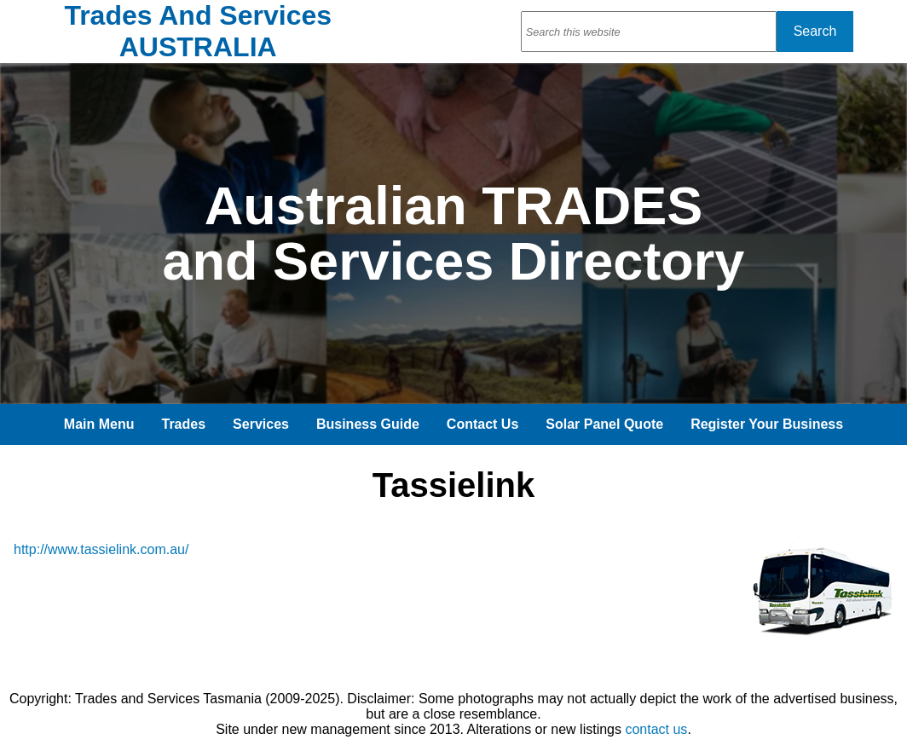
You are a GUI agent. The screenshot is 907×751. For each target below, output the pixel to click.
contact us (656, 729)
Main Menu (99, 424)
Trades (184, 424)
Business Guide (367, 424)
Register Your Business (766, 424)
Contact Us (482, 424)
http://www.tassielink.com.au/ (101, 549)
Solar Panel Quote (604, 424)
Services (261, 424)
